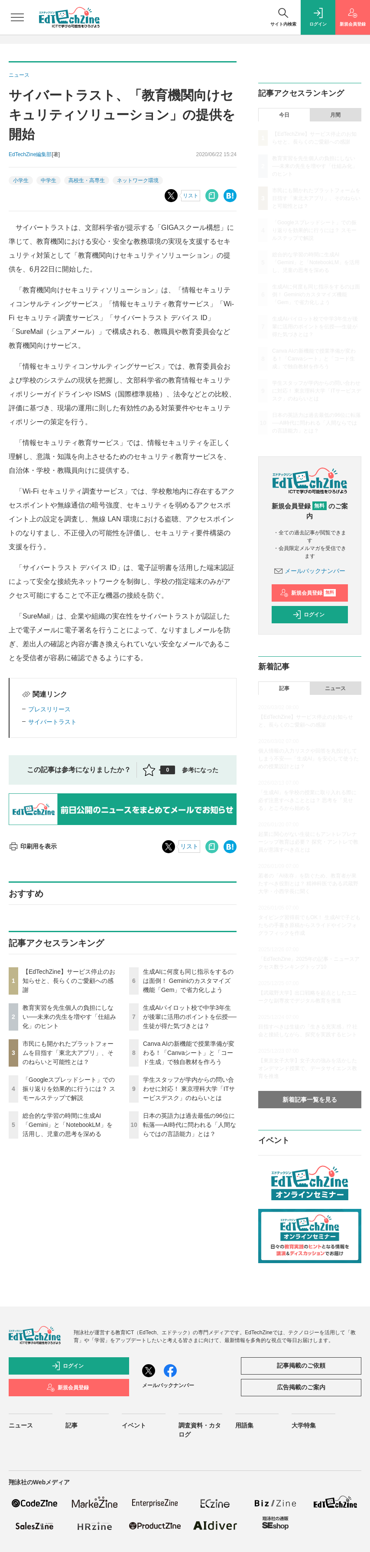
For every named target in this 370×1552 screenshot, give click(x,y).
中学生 (48, 180)
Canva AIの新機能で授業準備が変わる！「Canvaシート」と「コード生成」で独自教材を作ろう (188, 1052)
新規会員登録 (308, 593)
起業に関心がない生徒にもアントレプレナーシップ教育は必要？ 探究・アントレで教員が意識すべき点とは (308, 842)
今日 (284, 115)
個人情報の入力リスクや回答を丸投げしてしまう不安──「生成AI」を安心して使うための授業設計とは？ (308, 758)
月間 (335, 115)
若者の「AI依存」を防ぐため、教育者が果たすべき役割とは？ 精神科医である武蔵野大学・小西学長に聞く (308, 883)
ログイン (308, 614)
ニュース (335, 688)
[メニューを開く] (17, 17)
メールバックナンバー (309, 570)
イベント (134, 1425)
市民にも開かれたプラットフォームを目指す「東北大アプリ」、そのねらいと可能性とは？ (68, 1052)
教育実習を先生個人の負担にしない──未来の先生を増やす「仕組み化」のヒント (69, 1016)
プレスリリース (49, 709)
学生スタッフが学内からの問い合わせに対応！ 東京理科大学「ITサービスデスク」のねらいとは (189, 1088)
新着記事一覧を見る (309, 1099)
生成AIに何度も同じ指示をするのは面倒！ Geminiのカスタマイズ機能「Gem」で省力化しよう (188, 980)
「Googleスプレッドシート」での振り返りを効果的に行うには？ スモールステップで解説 (69, 1088)
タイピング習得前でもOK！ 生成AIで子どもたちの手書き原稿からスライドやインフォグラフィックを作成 (309, 925)
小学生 (21, 180)
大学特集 (304, 1425)
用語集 (244, 1425)
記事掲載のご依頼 (301, 1365)
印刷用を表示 (33, 846)
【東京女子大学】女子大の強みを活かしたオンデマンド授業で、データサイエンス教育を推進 (307, 1068)
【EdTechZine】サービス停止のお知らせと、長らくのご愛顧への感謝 (69, 980)
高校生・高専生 (86, 180)
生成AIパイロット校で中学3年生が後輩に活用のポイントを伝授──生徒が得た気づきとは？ (190, 1016)
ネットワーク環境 (138, 180)
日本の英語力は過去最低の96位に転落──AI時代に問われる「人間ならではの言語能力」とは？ (189, 1124)
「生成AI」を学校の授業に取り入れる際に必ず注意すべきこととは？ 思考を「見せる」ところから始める (307, 800)
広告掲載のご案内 (301, 1387)
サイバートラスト (52, 721)
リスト (190, 196)
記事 (284, 688)
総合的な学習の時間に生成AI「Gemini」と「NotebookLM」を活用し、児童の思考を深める (68, 1124)
